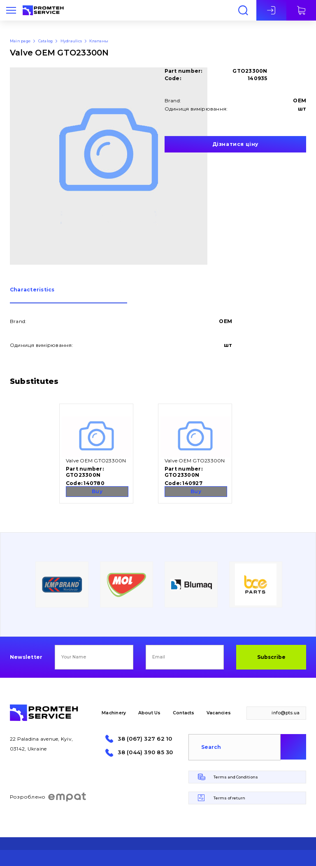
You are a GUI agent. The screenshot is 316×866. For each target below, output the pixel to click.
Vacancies (219, 713)
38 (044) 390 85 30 (145, 752)
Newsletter (26, 657)
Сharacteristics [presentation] (32, 290)
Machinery (114, 713)
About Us (149, 713)
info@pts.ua (286, 713)
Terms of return (229, 798)
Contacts (184, 713)
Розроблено (48, 796)
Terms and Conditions (236, 777)
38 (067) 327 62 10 (145, 738)
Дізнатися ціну (235, 144)
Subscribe (271, 657)
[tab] (68, 295)
